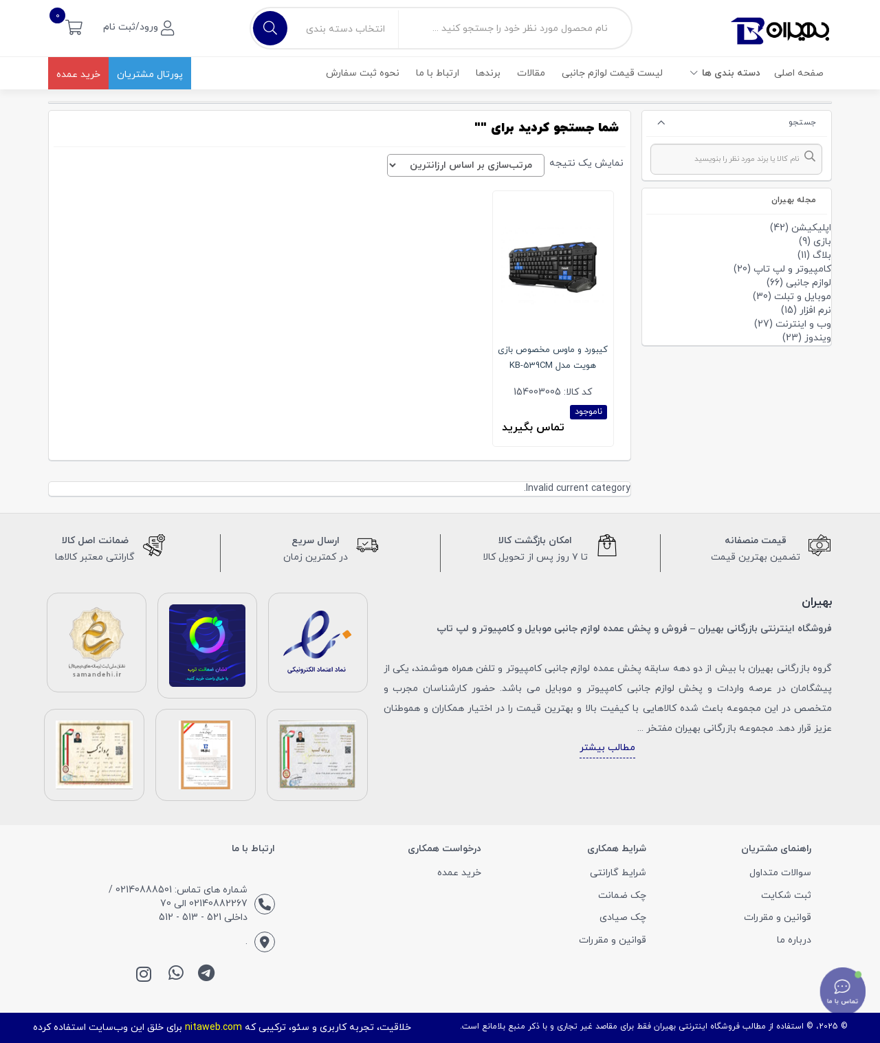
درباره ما (794, 940)
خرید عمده (78, 74)
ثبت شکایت (786, 895)
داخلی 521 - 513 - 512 (203, 917)
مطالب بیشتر (607, 747)
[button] (73, 26)
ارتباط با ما (437, 73)
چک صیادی (623, 917)
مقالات (531, 73)
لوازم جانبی (808, 282)
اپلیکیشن (811, 227)
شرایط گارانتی (618, 872)
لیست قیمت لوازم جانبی (612, 73)
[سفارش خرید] (465, 165)
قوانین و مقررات (777, 917)
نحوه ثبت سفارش (362, 73)
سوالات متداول (780, 872)
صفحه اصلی (799, 73)
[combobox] (736, 159)
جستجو (802, 122)
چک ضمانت (622, 895)
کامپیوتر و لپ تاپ (792, 269)
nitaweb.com (213, 1027)
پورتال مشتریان (150, 74)
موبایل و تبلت (802, 296)
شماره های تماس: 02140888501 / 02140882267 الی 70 (178, 896)
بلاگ (822, 255)
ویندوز (817, 337)
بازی (822, 241)
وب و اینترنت (803, 324)
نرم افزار (815, 310)
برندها (488, 73)
